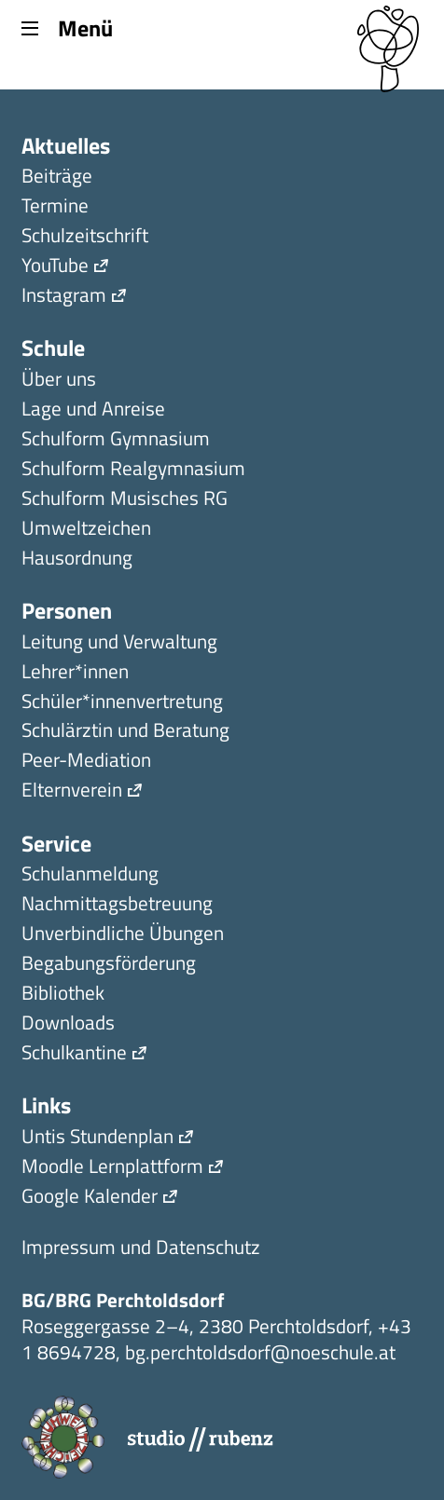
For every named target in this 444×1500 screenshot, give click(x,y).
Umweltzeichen (86, 529)
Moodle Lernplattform (112, 1167)
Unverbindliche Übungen (122, 935)
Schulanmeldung (90, 875)
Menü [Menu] (66, 27)
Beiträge (56, 177)
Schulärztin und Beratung (125, 731)
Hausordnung (76, 559)
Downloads (68, 1024)
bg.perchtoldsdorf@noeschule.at (260, 1352)
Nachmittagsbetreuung (117, 905)
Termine (55, 207)
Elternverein (71, 791)
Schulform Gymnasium (115, 440)
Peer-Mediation (86, 761)
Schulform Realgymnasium (133, 470)
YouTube (55, 267)
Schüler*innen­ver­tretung (122, 703)
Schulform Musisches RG (124, 499)
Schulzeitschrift (84, 237)
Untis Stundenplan (97, 1138)
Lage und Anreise (93, 410)
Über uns (58, 380)
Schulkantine (74, 1054)
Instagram (63, 296)
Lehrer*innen (75, 673)
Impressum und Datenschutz (140, 1248)
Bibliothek (62, 994)
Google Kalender (89, 1197)
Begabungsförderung (108, 964)
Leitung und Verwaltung (119, 643)
